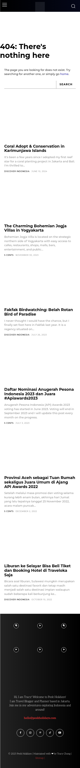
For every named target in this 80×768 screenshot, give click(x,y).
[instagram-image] (16, 626)
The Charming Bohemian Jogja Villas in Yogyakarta (35, 228)
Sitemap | (40, 758)
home (64, 74)
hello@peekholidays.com (40, 718)
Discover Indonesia (16, 171)
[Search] (66, 85)
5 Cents (9, 255)
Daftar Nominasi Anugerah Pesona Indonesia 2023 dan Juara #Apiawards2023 (39, 394)
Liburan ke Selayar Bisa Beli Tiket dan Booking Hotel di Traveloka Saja (37, 570)
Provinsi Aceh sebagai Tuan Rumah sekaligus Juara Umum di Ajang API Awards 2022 (39, 482)
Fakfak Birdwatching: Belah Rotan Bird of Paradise (38, 312)
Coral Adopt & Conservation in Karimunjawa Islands (34, 148)
